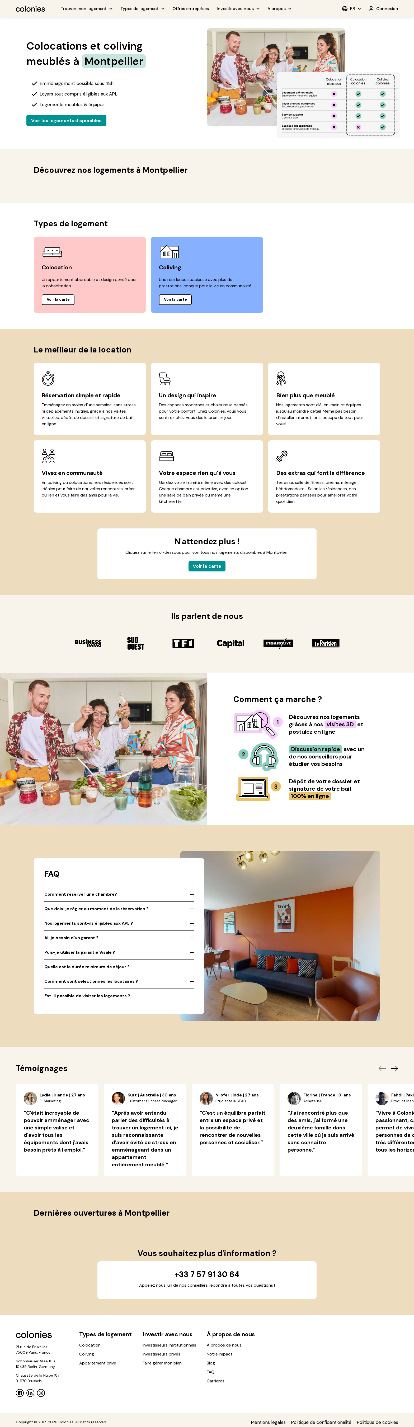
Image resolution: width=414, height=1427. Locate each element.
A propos (279, 8)
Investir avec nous (238, 8)
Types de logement (142, 8)
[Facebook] (20, 1396)
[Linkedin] (30, 1396)
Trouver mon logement (86, 8)
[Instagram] (41, 1396)
